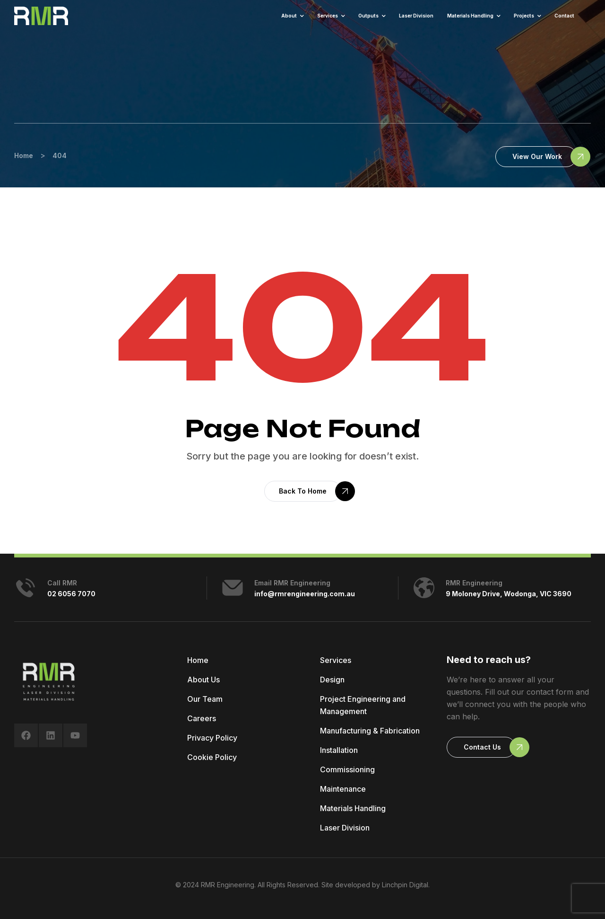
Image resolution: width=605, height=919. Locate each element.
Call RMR (62, 583)
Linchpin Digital (405, 885)
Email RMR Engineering (292, 583)
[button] (536, 156)
